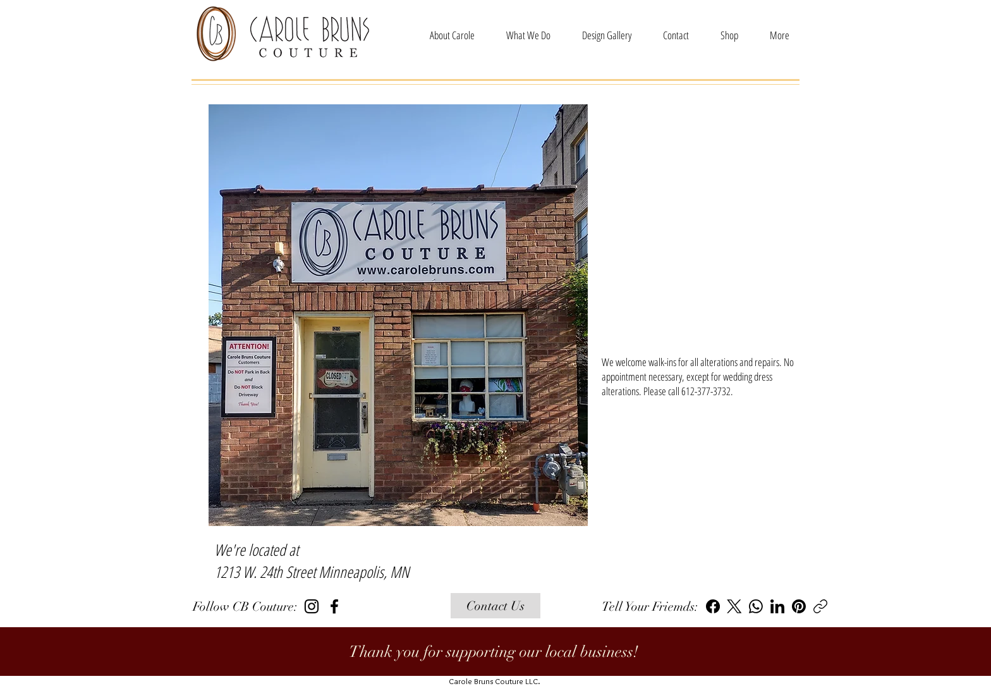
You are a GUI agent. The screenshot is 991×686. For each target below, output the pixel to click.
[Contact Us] (495, 605)
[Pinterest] (799, 606)
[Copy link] (820, 606)
